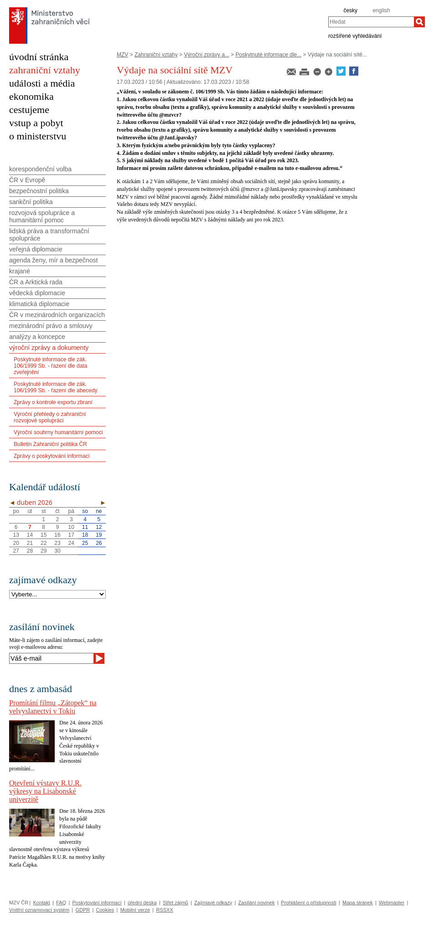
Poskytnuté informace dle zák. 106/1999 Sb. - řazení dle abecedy (55, 387)
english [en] (381, 10)
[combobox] (371, 21)
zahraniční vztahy (44, 70)
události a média (42, 83)
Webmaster (391, 902)
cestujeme (29, 109)
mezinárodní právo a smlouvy (51, 325)
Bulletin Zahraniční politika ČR (50, 444)
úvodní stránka (38, 56)
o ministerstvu (37, 136)
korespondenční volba (40, 169)
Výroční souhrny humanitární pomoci (58, 432)
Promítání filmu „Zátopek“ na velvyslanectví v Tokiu (53, 707)
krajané (19, 271)
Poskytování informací (97, 902)
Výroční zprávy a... (206, 54)
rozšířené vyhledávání (355, 35)
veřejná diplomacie (35, 249)
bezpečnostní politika (39, 191)
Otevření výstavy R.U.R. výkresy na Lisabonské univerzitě (45, 791)
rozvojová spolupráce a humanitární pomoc (42, 216)
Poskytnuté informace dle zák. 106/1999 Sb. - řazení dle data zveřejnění (50, 365)
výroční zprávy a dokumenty (48, 347)
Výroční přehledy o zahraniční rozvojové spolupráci (50, 417)
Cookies (105, 910)
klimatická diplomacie (39, 304)
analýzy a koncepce (37, 336)
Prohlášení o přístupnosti (308, 902)
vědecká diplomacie (37, 293)
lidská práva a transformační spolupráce (49, 234)
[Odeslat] (98, 658)
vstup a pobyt (36, 122)
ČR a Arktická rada (35, 282)
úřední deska (142, 902)
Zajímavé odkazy (213, 902)
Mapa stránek (357, 902)
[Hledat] (419, 21)
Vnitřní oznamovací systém (39, 910)
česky (350, 10)
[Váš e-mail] (51, 658)
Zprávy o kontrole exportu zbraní (53, 402)
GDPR (82, 910)
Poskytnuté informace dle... (269, 54)
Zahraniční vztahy (156, 54)
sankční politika (31, 201)
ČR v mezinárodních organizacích (57, 314)
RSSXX (164, 910)
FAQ (61, 902)
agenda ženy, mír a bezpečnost (53, 260)
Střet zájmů (175, 902)
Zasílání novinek (256, 902)
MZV (122, 54)
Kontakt (41, 902)
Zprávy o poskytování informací (52, 456)
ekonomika (31, 96)
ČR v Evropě (27, 180)
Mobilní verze (135, 910)
